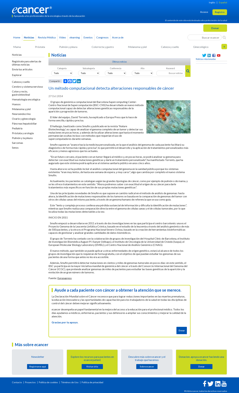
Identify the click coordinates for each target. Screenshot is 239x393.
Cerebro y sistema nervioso (27, 86)
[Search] (224, 37)
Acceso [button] (204, 11)
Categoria (62, 68)
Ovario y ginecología (24, 118)
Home (16, 37)
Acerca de (117, 37)
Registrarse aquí (37, 366)
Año (142, 68)
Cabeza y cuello (170, 46)
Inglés (212, 2)
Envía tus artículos (22, 69)
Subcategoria (89, 68)
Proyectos (30, 382)
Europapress (64, 278)
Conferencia (115, 68)
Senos (15, 147)
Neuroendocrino (21, 113)
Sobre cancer (147, 366)
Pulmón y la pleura (22, 137)
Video (62, 37)
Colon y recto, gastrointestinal (21, 93)
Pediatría (17, 128)
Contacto (17, 382)
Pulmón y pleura (68, 46)
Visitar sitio (92, 366)
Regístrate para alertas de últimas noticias (26, 63)
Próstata (40, 46)
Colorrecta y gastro (103, 46)
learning (75, 37)
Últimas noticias (119, 61)
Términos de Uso (70, 382)
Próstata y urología (23, 133)
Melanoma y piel (137, 46)
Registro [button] (220, 12)
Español (223, 2)
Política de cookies (48, 382)
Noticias (29, 37)
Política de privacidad (92, 382)
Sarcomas (17, 142)
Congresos (102, 37)
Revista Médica (47, 37)
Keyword (170, 68)
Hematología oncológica (26, 99)
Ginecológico (200, 46)
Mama (17, 46)
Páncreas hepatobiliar (24, 123)
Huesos (16, 104)
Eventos (88, 37)
